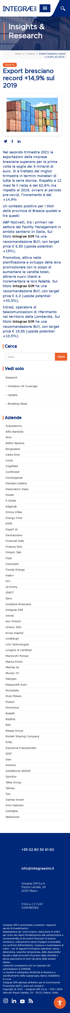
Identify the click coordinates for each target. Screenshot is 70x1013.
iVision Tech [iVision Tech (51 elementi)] (13, 627)
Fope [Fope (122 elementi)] (9, 558)
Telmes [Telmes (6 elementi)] (10, 788)
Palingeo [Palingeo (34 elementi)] (11, 678)
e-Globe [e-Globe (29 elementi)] (11, 500)
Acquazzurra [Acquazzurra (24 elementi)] (14, 425)
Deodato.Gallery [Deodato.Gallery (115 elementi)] (16, 483)
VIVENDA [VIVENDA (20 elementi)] (12, 811)
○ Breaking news (16, 403)
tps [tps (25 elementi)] (8, 793)
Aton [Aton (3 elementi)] (9, 437)
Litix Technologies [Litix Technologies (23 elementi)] (17, 644)
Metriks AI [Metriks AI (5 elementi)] (12, 667)
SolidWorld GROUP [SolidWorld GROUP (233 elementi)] (18, 770)
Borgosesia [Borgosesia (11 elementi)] (13, 448)
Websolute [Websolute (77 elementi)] (12, 816)
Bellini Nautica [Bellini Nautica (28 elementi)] (15, 443)
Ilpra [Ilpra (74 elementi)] (9, 598)
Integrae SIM (23, 236)
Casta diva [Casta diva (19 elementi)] (13, 454)
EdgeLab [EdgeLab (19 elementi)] (11, 506)
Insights (30, 53)
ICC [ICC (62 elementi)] (8, 581)
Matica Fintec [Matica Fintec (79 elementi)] (14, 661)
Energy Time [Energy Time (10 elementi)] (14, 517)
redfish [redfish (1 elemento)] (10, 719)
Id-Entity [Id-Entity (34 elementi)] (11, 586)
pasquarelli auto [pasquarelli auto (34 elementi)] (16, 684)
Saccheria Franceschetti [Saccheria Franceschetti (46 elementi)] (21, 748)
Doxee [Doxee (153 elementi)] (10, 494)
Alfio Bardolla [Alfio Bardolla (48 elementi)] (14, 431)
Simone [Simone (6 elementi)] (11, 765)
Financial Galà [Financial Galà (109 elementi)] (15, 540)
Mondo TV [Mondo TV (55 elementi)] (12, 673)
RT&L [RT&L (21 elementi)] (9, 742)
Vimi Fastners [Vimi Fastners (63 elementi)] (15, 805)
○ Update (11, 395)
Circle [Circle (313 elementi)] (9, 460)
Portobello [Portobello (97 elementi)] (12, 690)
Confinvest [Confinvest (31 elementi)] (13, 471)
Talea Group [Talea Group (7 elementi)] (13, 782)
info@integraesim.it (37, 868)
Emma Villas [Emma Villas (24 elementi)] (14, 512)
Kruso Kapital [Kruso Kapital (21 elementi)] (14, 632)
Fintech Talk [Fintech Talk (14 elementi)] (13, 552)
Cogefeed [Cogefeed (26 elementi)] (12, 466)
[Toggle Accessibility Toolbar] (59, 1002)
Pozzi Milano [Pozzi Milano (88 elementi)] (14, 696)
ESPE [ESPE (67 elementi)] (9, 523)
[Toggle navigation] (45, 8)
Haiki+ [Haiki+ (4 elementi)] (10, 575)
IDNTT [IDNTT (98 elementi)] (10, 592)
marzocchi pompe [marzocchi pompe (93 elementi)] (17, 655)
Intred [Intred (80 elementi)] (10, 615)
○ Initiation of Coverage (21, 386)
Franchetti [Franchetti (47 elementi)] (12, 564)
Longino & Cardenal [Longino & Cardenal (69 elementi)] (19, 650)
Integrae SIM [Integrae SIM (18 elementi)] (14, 609)
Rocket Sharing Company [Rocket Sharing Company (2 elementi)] (22, 736)
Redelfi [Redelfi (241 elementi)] (10, 713)
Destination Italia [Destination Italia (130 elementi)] (17, 489)
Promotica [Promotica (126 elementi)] (12, 707)
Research (11, 377)
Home (18, 53)
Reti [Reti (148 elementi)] (8, 724)
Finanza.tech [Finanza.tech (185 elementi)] (14, 546)
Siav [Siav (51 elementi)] (8, 759)
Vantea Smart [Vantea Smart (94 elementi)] (15, 799)
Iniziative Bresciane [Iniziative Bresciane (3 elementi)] (18, 604)
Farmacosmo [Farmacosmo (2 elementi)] (14, 535)
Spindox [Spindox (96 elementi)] (11, 776)
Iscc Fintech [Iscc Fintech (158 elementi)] (13, 621)
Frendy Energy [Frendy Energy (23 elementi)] (15, 569)
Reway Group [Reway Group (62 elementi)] (14, 730)
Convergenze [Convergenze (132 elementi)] (14, 477)
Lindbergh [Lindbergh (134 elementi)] (12, 638)
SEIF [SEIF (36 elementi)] (9, 753)
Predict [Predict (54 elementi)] (10, 701)
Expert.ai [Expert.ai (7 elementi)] (12, 529)
